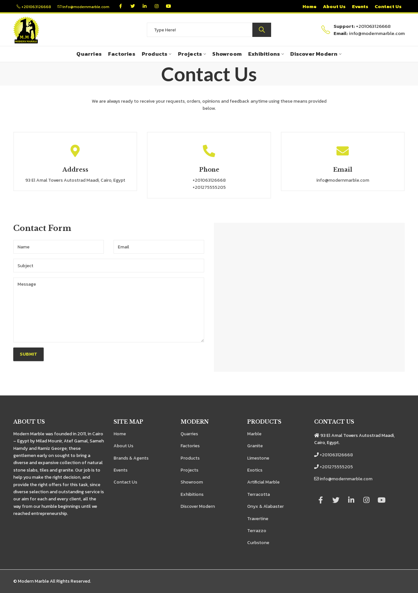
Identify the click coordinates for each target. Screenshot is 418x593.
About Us (123, 445)
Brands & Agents (131, 458)
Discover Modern (198, 506)
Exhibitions (192, 494)
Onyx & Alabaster (265, 506)
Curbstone (258, 542)
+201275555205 (336, 466)
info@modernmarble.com (83, 7)
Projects (189, 470)
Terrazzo (256, 530)
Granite (255, 445)
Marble (254, 433)
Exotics (254, 470)
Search (261, 30)
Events (120, 470)
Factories (190, 445)
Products (190, 458)
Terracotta (258, 494)
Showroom (192, 482)
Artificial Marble (263, 482)
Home (120, 433)
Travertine (257, 518)
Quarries (189, 433)
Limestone (258, 458)
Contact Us (125, 482)
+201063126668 (33, 7)
